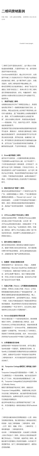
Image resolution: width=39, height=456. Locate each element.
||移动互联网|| (17, 17)
